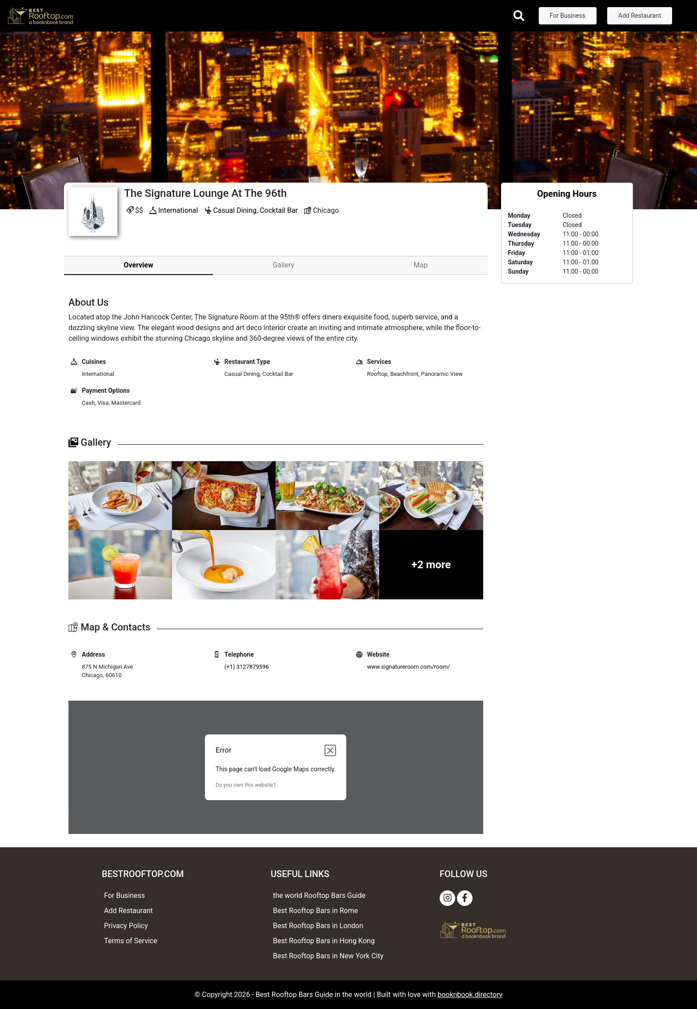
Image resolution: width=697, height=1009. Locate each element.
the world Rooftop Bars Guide (319, 895)
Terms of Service (130, 941)
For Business (567, 15)
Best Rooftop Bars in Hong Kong (324, 941)
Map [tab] (421, 265)
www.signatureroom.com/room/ (408, 666)
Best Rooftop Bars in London (318, 925)
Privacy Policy (126, 925)
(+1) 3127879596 (246, 666)
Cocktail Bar (279, 210)
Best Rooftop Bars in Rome (315, 910)
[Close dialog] (330, 750)
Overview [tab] (138, 265)
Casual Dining (234, 210)
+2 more (431, 564)
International (178, 210)
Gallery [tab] (283, 265)
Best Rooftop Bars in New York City (328, 956)
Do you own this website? (246, 785)
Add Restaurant (639, 15)
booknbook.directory (469, 994)
